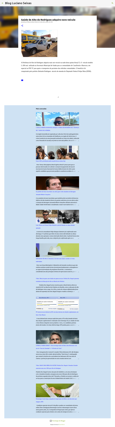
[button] (22, 26)
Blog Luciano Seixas (18, 3)
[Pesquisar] (34, 3)
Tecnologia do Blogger (57, 421)
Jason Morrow (62, 424)
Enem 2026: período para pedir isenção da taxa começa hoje (50, 161)
